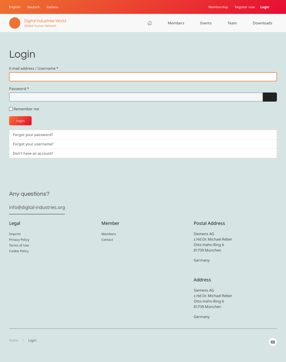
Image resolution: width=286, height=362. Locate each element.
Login (264, 7)
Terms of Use (19, 245)
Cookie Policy (19, 251)
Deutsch (33, 7)
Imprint (15, 234)
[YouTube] (273, 342)
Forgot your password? (33, 134)
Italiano (52, 7)
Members (176, 23)
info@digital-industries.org (37, 207)
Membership (218, 7)
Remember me (26, 108)
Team (232, 23)
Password (19, 88)
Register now (245, 7)
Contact (107, 239)
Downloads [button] (262, 23)
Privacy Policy (19, 239)
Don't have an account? (33, 153)
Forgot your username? (33, 143)
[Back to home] (37, 23)
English (14, 7)
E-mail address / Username (33, 68)
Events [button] (206, 23)
